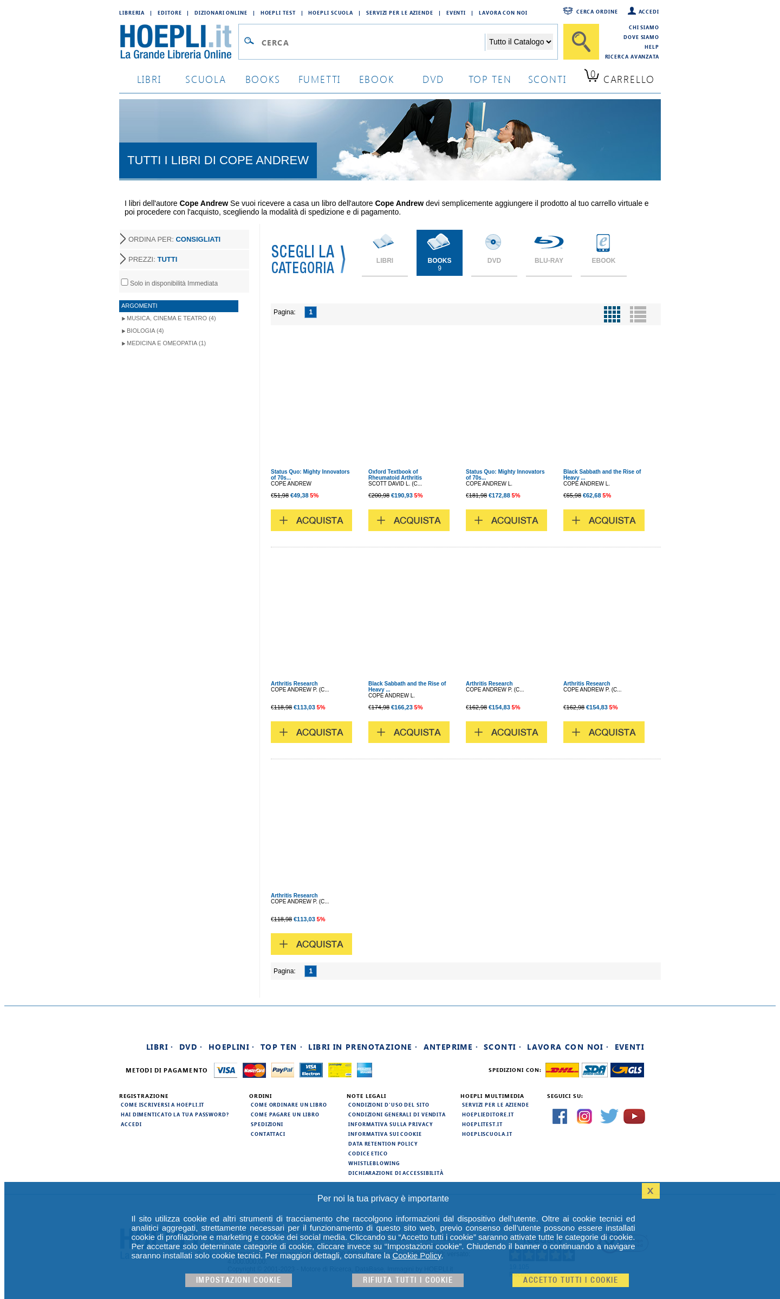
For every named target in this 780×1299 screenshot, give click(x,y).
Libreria (132, 12)
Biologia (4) (145, 330)
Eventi (456, 12)
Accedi (649, 11)
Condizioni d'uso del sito (389, 1104)
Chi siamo (644, 27)
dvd (433, 79)
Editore (169, 12)
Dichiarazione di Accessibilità (396, 1172)
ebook (376, 79)
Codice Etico (368, 1153)
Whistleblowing (374, 1163)
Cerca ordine (597, 11)
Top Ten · (282, 1047)
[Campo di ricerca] (373, 42)
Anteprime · (451, 1047)
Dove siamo (641, 37)
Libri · (160, 1047)
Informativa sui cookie (385, 1133)
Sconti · (503, 1047)
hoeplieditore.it (488, 1114)
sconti (547, 79)
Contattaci (268, 1133)
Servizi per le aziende (399, 12)
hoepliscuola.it (487, 1133)
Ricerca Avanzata (632, 56)
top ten (490, 79)
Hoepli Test (278, 12)
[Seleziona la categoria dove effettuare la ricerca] (520, 42)
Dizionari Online (220, 12)
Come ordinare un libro (289, 1104)
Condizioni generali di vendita (397, 1114)
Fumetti (319, 79)
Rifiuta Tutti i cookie (408, 1280)
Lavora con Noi (503, 12)
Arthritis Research (294, 684)
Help (652, 46)
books (263, 79)
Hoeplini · (232, 1047)
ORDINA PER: (174, 239)
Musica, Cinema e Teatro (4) (171, 318)
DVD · (191, 1047)
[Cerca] (581, 42)
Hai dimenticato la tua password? (175, 1114)
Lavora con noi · (568, 1047)
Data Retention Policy (383, 1143)
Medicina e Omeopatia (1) (166, 343)
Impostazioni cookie (239, 1280)
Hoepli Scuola (330, 12)
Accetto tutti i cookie (570, 1280)
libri (149, 79)
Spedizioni (267, 1124)
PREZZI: (152, 259)
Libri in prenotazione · (363, 1047)
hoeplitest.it (482, 1124)
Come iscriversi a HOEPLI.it (162, 1104)
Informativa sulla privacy (390, 1124)
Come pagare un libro (285, 1114)
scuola (205, 79)
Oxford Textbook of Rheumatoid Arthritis (395, 475)
